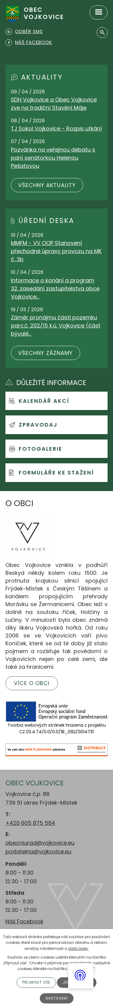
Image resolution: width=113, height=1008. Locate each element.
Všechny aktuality (47, 185)
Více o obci (31, 683)
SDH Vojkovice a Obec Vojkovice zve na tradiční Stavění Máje (54, 103)
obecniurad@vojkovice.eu (39, 843)
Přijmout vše (36, 982)
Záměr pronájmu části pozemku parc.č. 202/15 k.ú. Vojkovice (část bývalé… (55, 325)
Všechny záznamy (45, 353)
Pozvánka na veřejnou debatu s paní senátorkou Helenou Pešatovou (53, 158)
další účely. (78, 948)
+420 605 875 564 (30, 823)
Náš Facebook (24, 921)
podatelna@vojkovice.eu (38, 851)
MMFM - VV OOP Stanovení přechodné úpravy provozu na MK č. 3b (56, 251)
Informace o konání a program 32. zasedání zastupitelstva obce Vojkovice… (55, 288)
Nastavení (57, 998)
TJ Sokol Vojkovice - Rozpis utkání (56, 128)
